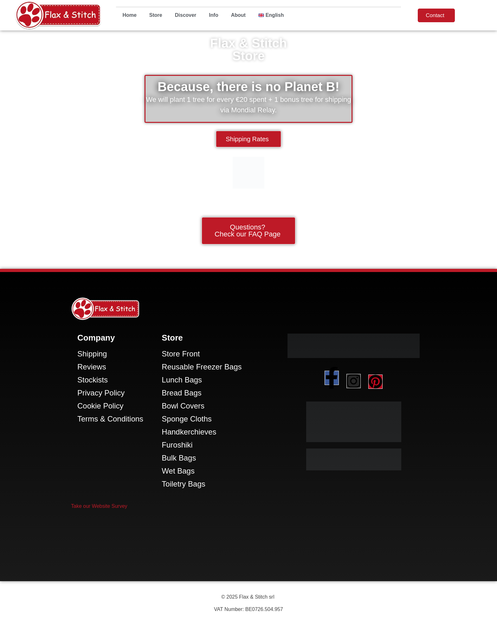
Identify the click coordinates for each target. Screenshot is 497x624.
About (238, 15)
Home (129, 15)
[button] (99, 506)
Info (213, 15)
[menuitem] (271, 15)
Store (155, 15)
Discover (186, 15)
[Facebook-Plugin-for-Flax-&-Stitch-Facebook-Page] (248, 547)
